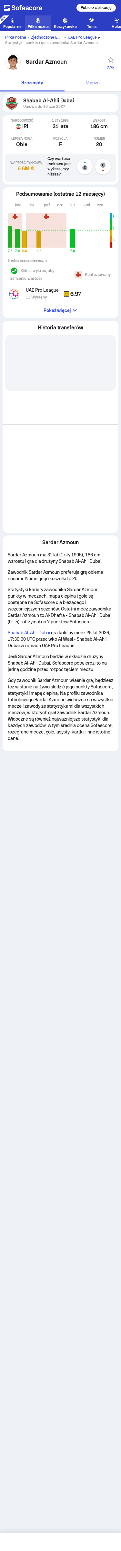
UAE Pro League (82, 37)
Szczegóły (32, 82)
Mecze (93, 82)
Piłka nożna (15, 37)
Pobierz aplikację (96, 7)
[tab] (32, 83)
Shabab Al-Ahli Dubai (29, 632)
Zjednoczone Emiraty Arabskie (58, 37)
